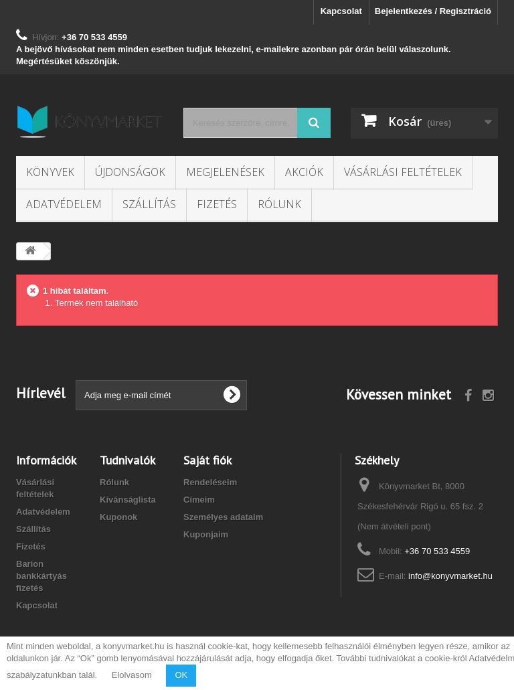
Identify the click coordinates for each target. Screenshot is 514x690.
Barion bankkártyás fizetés (41, 576)
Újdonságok (130, 172)
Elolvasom (132, 675)
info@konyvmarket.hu (450, 576)
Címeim (199, 500)
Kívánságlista (128, 500)
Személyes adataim (223, 517)
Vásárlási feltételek (403, 172)
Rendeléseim (210, 482)
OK (181, 675)
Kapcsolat (341, 11)
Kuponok (118, 517)
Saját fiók (207, 460)
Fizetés (217, 204)
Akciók (304, 172)
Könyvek (50, 172)
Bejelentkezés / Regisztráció (433, 11)
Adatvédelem (64, 204)
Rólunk (279, 204)
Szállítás (149, 204)
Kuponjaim (205, 534)
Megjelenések (225, 172)
